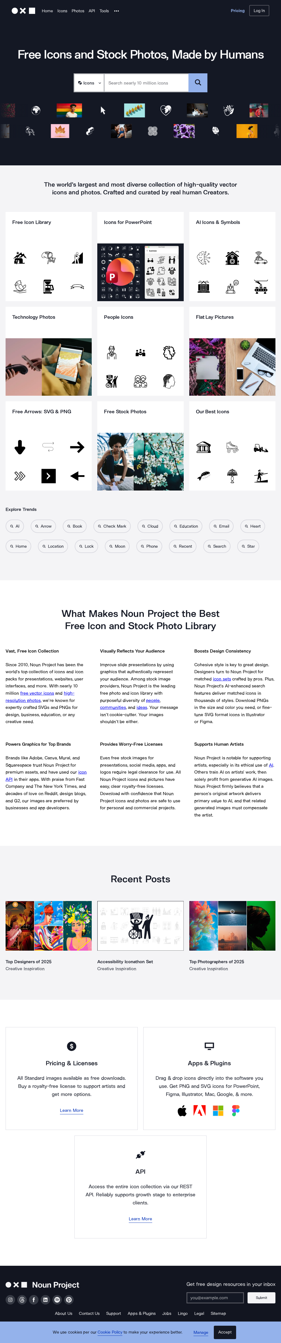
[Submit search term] (197, 82)
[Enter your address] (215, 1297)
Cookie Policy (110, 1333)
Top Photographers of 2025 (216, 961)
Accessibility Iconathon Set (125, 961)
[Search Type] (89, 82)
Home (47, 10)
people (153, 700)
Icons (62, 10)
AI (271, 765)
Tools (104, 10)
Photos (78, 10)
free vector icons (37, 693)
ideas (142, 707)
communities (113, 707)
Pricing (238, 10)
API (92, 10)
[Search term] (146, 82)
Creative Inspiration (25, 968)
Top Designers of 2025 (29, 961)
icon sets (222, 679)
